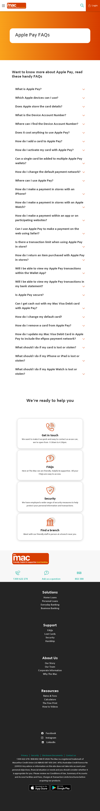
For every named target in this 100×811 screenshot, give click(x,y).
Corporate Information (50, 670)
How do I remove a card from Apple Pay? (43, 325)
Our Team (50, 666)
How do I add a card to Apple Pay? (38, 141)
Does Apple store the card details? (38, 106)
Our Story (50, 663)
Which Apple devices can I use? (36, 98)
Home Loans (50, 597)
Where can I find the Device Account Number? (46, 124)
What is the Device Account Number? (40, 115)
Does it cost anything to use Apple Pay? (42, 132)
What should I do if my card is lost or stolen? (45, 347)
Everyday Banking (50, 604)
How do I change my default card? (38, 317)
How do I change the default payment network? (47, 172)
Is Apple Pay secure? (29, 295)
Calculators (50, 699)
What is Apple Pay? (28, 89)
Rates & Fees (50, 695)
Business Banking (50, 608)
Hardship (50, 641)
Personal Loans (50, 601)
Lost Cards (50, 633)
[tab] (50, 89)
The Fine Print (50, 703)
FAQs (50, 630)
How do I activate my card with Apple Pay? (44, 150)
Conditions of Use (58, 773)
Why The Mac (50, 674)
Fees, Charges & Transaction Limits (53, 777)
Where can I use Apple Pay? (34, 180)
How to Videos (50, 706)
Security (50, 637)
